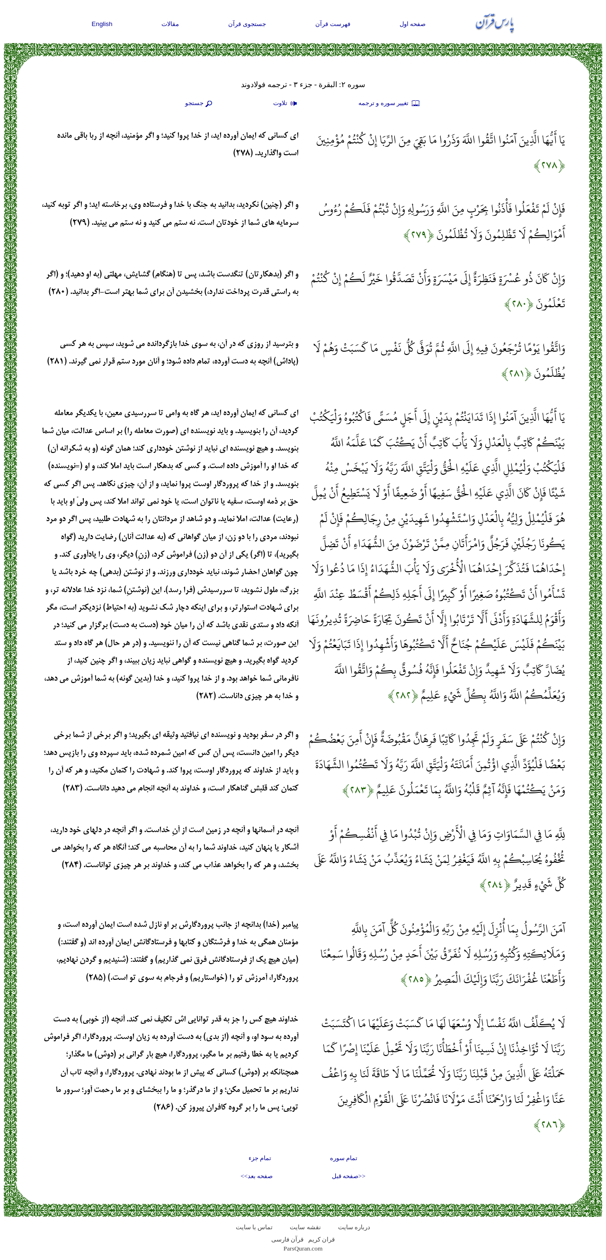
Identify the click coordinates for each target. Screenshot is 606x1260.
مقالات (170, 23)
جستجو (199, 103)
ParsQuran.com (303, 1248)
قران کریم (321, 1239)
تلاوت (286, 103)
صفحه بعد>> (257, 1176)
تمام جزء (260, 1158)
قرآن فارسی (287, 1239)
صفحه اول (413, 23)
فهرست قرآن (332, 23)
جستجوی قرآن (247, 23)
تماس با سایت (254, 1227)
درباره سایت (354, 1227)
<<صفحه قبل (348, 1176)
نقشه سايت (305, 1227)
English (102, 23)
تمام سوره (343, 1158)
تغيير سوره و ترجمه (389, 103)
